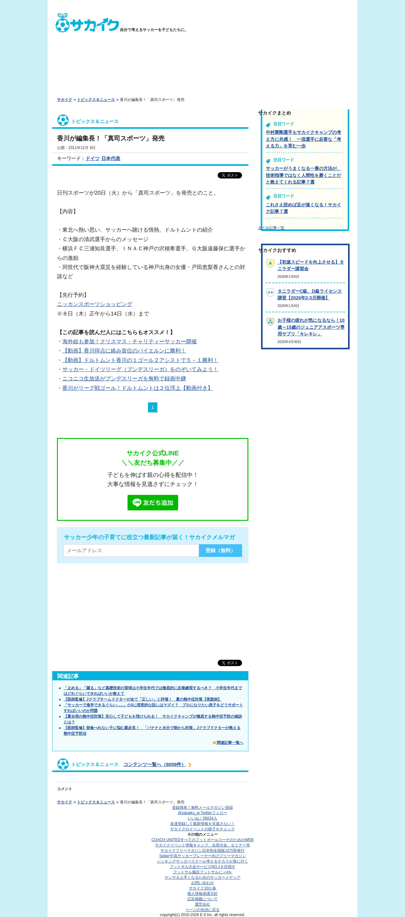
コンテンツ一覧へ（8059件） (154, 764)
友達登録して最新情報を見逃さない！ (202, 823)
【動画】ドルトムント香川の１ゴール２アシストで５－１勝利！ (140, 360)
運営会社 (202, 904)
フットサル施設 (202, 872)
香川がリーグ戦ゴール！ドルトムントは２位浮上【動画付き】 (137, 388)
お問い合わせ (202, 883)
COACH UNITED (203, 840)
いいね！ (202, 818)
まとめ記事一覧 (271, 228)
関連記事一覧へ (230, 742)
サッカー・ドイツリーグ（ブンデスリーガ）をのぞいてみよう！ (140, 369)
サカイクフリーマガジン (202, 850)
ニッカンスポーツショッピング (94, 304)
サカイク (64, 99)
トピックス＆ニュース (96, 99)
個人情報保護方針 (202, 893)
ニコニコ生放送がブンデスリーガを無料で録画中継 (124, 378)
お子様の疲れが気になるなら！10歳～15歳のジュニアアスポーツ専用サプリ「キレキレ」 (311, 327)
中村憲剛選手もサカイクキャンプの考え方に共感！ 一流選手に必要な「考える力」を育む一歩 (303, 139)
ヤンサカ (202, 877)
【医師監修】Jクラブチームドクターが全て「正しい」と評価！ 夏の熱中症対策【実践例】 (142, 699)
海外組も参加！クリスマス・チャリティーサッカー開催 (129, 341)
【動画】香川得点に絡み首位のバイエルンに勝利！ (124, 350)
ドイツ (92, 158)
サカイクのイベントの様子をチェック (202, 829)
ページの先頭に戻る (202, 910)
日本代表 (110, 158)
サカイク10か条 (202, 888)
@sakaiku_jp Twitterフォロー (202, 813)
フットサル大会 (202, 866)
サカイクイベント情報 (202, 845)
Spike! (202, 856)
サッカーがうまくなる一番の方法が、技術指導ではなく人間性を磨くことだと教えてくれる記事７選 (303, 175)
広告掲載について (202, 899)
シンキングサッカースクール (202, 861)
